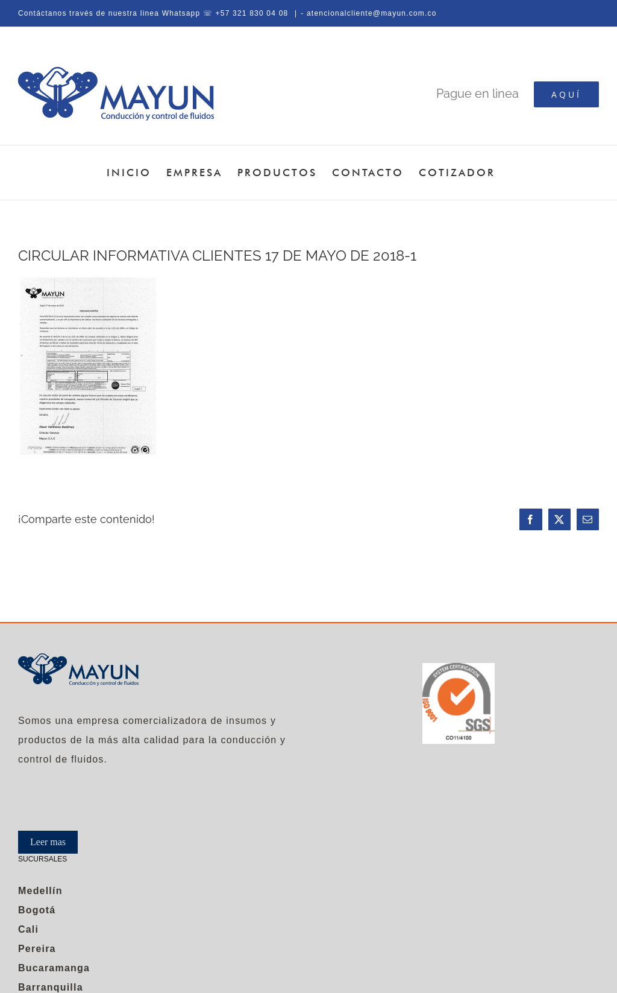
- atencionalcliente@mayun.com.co (368, 13)
